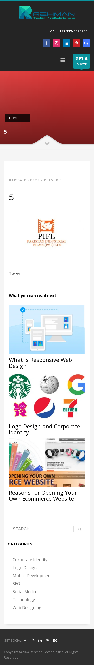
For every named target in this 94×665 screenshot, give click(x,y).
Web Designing (27, 607)
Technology (24, 599)
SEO (16, 583)
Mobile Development (32, 575)
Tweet (15, 273)
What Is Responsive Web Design (40, 362)
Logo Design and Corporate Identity (44, 429)
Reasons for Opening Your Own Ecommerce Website (43, 495)
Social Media (24, 591)
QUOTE (81, 62)
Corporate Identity (30, 559)
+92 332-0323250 (74, 31)
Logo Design (25, 567)
